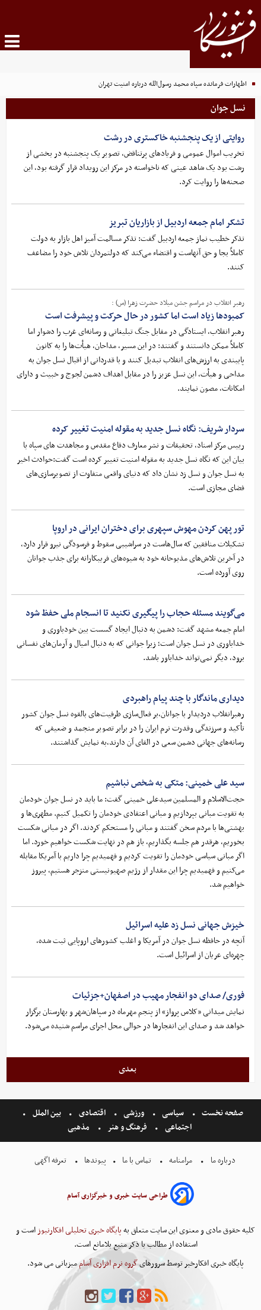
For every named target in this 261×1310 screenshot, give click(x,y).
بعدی (127, 1069)
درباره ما (223, 1160)
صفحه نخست (221, 1113)
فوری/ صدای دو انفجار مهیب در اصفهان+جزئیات (158, 995)
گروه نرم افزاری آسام (107, 1263)
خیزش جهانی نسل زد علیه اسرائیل (185, 925)
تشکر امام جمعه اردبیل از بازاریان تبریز (176, 222)
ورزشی (134, 1113)
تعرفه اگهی (51, 1160)
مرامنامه (180, 1160)
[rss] (161, 1297)
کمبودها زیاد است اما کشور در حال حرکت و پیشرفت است (144, 316)
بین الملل (47, 1113)
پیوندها (94, 1160)
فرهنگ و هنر (127, 1127)
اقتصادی (92, 1113)
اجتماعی (178, 1127)
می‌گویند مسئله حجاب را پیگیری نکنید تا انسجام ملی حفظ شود (135, 613)
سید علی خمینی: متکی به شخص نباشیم (175, 783)
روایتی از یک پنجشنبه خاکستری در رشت (174, 138)
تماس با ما (136, 1160)
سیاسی (173, 1113)
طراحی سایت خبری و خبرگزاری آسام (117, 1196)
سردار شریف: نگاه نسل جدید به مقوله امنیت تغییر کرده (148, 429)
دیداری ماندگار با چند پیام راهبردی (183, 698)
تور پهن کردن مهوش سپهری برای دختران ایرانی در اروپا (148, 528)
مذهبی (79, 1127)
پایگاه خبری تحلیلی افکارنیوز (79, 1230)
